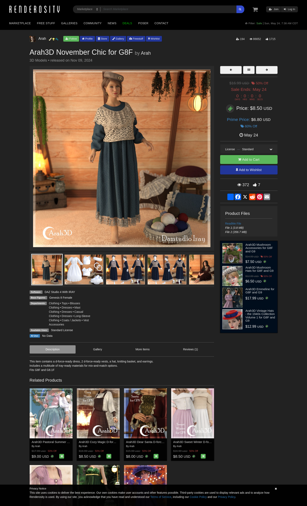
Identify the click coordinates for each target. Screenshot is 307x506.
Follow (71, 38)
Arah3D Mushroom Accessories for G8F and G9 (259, 248)
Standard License (62, 330)
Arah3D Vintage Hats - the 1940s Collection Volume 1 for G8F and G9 (260, 315)
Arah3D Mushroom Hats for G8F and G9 (260, 269)
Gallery (118, 38)
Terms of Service (160, 497)
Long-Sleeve (82, 316)
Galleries (69, 23)
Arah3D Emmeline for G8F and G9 (260, 290)
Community (93, 23)
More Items (142, 349)
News (112, 23)
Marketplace (20, 23)
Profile (87, 38)
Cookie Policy (198, 497)
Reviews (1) (190, 349)
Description (53, 349)
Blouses (75, 303)
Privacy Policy (226, 497)
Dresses (67, 307)
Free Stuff (46, 23)
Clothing (54, 303)
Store (102, 38)
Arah (146, 53)
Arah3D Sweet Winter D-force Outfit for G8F (202, 442)
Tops (65, 303)
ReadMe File (233, 223)
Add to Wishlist (248, 170)
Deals (127, 23)
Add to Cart (248, 160)
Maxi (77, 307)
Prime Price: (239, 119)
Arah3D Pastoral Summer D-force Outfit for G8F (64, 442)
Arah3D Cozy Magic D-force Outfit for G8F (107, 442)
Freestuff (136, 38)
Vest (86, 320)
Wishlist (153, 38)
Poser (143, 23)
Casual (78, 311)
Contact (161, 23)
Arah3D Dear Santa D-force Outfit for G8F (154, 442)
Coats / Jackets (71, 320)
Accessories (56, 324)
